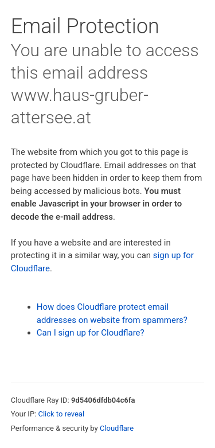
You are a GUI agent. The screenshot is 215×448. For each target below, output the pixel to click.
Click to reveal (61, 414)
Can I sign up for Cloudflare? (90, 333)
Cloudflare (117, 428)
